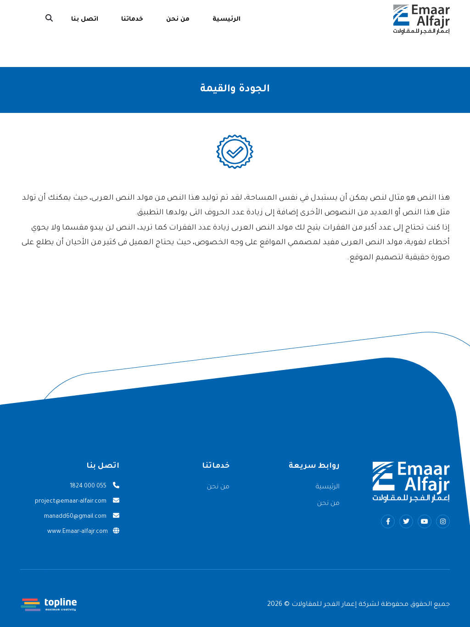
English (23, 20)
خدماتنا (132, 19)
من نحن (178, 19)
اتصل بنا (84, 19)
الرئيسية (227, 19)
